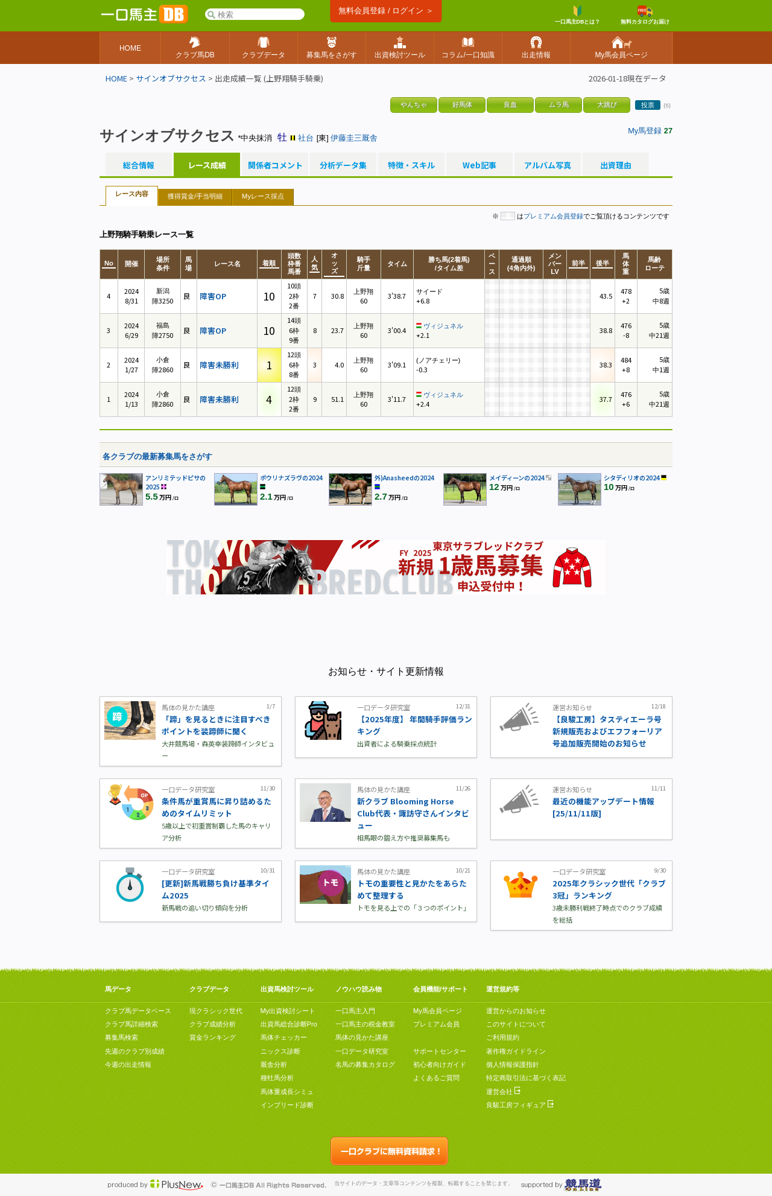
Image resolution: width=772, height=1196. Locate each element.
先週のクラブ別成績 (135, 1051)
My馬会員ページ (437, 1010)
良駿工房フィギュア (520, 1105)
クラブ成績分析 (212, 1024)
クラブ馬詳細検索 (131, 1024)
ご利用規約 (502, 1037)
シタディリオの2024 (632, 477)
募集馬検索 (121, 1037)
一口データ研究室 (361, 1051)
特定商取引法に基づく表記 (526, 1077)
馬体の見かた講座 (361, 1037)
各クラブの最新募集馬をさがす (157, 456)
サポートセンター (439, 1051)
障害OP (213, 296)
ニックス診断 (280, 1051)
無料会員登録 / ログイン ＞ (385, 10)
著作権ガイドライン (516, 1051)
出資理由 (615, 165)
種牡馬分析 (277, 1077)
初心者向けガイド (439, 1064)
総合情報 (138, 165)
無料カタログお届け (645, 15)
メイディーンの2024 (517, 477)
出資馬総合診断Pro (289, 1024)
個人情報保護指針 (512, 1064)
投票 (647, 105)
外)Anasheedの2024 (404, 477)
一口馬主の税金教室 (365, 1024)
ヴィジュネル (443, 325)
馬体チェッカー (284, 1037)
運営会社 (503, 1091)
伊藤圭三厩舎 (354, 137)
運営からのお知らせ (516, 1010)
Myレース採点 (263, 196)
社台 (306, 137)
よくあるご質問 (436, 1077)
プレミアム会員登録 (553, 216)
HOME (116, 78)
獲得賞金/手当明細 (195, 196)
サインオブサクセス (171, 78)
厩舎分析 (274, 1064)
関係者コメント (275, 165)
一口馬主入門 (355, 1010)
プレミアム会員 (436, 1024)
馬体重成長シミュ (287, 1091)
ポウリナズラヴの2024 (291, 477)
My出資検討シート (288, 1010)
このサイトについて (516, 1024)
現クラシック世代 (215, 1010)
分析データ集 (343, 165)
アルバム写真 (547, 165)
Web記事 (479, 165)
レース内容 (131, 193)
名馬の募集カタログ (365, 1064)
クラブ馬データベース (138, 1010)
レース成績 (207, 165)
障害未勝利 (219, 365)
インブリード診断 (287, 1105)
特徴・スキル (411, 165)
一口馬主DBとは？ (578, 15)
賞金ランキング (212, 1037)
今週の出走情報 (128, 1064)
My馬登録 (645, 130)
